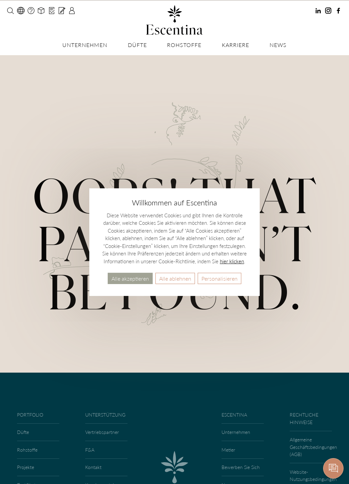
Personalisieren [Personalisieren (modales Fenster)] (219, 278)
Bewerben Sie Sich (241, 467)
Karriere (235, 45)
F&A (89, 450)
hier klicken (232, 261)
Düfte (137, 45)
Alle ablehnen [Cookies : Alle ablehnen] (175, 278)
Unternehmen (84, 45)
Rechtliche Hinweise (304, 418)
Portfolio (30, 415)
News (278, 45)
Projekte (25, 467)
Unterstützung (105, 415)
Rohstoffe (184, 45)
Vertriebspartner (102, 432)
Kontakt (93, 467)
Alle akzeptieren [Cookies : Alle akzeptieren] (130, 278)
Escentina (234, 415)
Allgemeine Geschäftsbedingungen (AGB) (312, 447)
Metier (228, 450)
